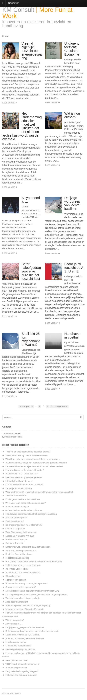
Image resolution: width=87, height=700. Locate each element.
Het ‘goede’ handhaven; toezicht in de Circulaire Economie (34, 561)
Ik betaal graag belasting (17, 558)
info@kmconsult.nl (13, 437)
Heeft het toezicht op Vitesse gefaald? (24, 477)
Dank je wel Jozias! (15, 521)
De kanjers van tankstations (19, 488)
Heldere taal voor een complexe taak (23, 565)
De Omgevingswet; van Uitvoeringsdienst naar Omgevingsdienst (36, 594)
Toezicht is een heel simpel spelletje (22, 598)
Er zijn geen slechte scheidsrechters (23, 499)
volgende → (61, 406)
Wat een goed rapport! (16, 517)
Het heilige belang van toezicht (20, 649)
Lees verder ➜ (9, 102)
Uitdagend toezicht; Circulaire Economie (72, 49)
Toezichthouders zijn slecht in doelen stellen (26, 455)
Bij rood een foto (13, 576)
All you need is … (13, 623)
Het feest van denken (16, 580)
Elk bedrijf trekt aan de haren (19, 481)
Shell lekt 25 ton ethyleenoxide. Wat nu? (31, 339)
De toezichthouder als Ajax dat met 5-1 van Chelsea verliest (34, 466)
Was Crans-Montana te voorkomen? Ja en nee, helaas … (33, 459)
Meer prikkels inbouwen (17, 660)
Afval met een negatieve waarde (20, 550)
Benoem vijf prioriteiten (17, 667)
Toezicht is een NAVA (15, 495)
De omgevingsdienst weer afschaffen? (24, 525)
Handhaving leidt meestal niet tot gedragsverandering (31, 514)
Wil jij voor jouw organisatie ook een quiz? (26, 503)
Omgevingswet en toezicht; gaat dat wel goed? (28, 547)
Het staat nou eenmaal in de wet (21, 675)
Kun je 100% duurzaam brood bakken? (24, 484)
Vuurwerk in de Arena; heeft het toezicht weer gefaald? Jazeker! (36, 462)
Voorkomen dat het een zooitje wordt (23, 572)
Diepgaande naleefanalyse (18, 645)
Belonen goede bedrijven (18, 506)
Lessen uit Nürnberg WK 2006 (20, 536)
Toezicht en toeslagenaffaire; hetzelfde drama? (27, 451)
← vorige (24, 406)
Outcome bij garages (16, 528)
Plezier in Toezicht (14, 543)
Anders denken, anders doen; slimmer (23, 510)
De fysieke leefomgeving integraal (22, 671)
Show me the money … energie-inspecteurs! (27, 583)
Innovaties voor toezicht (17, 569)
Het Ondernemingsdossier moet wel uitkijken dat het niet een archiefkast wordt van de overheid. (22, 126)
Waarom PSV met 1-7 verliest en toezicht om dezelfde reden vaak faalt (40, 492)
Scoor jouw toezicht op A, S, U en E (74, 267)
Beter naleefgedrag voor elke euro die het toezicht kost (31, 271)
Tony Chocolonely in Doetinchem (21, 532)
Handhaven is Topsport (17, 539)
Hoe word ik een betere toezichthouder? (25, 470)
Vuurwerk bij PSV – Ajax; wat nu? (22, 473)
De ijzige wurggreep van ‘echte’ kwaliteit (72, 203)
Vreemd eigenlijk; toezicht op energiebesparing (32, 51)
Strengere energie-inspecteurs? (21, 587)
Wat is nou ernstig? (72, 115)
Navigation (13, 3)
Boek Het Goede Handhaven (19, 554)
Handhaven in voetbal (72, 335)
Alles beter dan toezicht (16, 602)
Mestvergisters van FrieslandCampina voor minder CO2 (32, 591)
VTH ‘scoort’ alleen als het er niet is (22, 664)
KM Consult (18, 9)
